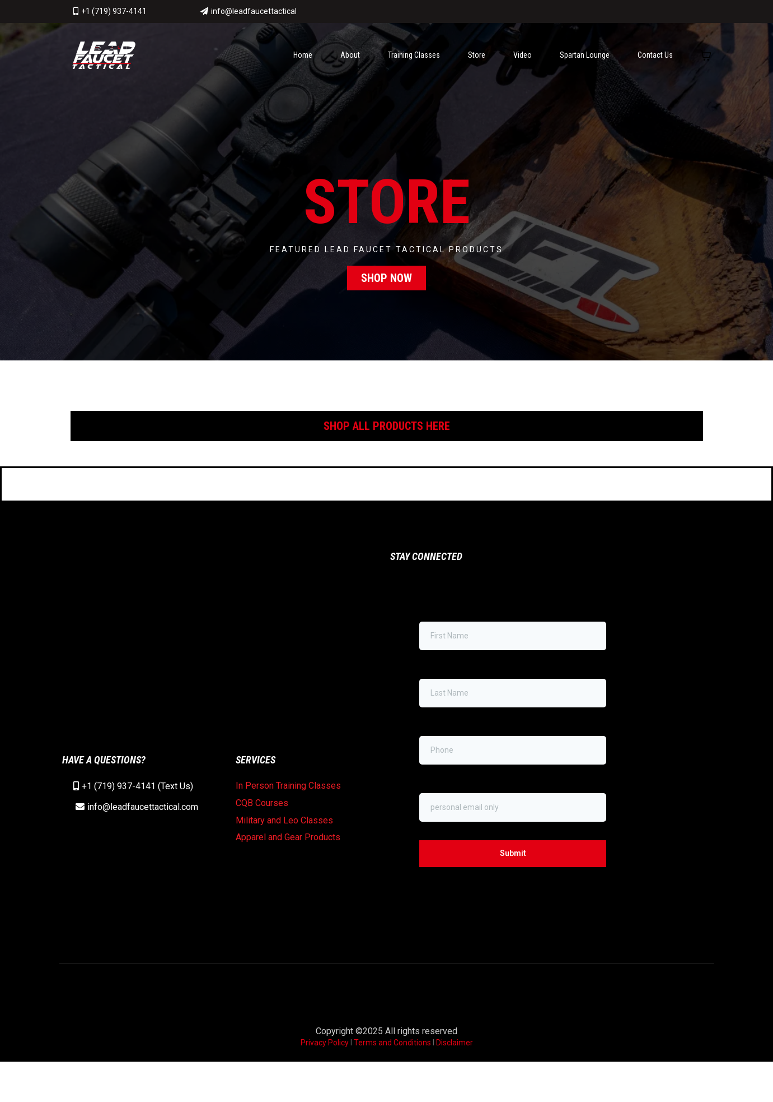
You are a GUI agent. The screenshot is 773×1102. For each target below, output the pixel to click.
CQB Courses (262, 837)
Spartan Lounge (585, 59)
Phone (433, 758)
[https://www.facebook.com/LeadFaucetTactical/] (608, 12)
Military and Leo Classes (284, 854)
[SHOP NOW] (386, 283)
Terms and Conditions (392, 1082)
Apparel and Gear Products (288, 871)
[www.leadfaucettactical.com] (104, 59)
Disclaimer (454, 1082)
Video (522, 59)
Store (476, 59)
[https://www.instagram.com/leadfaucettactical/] (690, 14)
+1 (88, 820)
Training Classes (414, 59)
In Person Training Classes (288, 819)
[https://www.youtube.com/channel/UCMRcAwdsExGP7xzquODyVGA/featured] (649, 14)
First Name (438, 644)
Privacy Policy (325, 1082)
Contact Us (655, 59)
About (350, 59)
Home (302, 59)
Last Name (438, 701)
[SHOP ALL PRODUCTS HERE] (387, 431)
